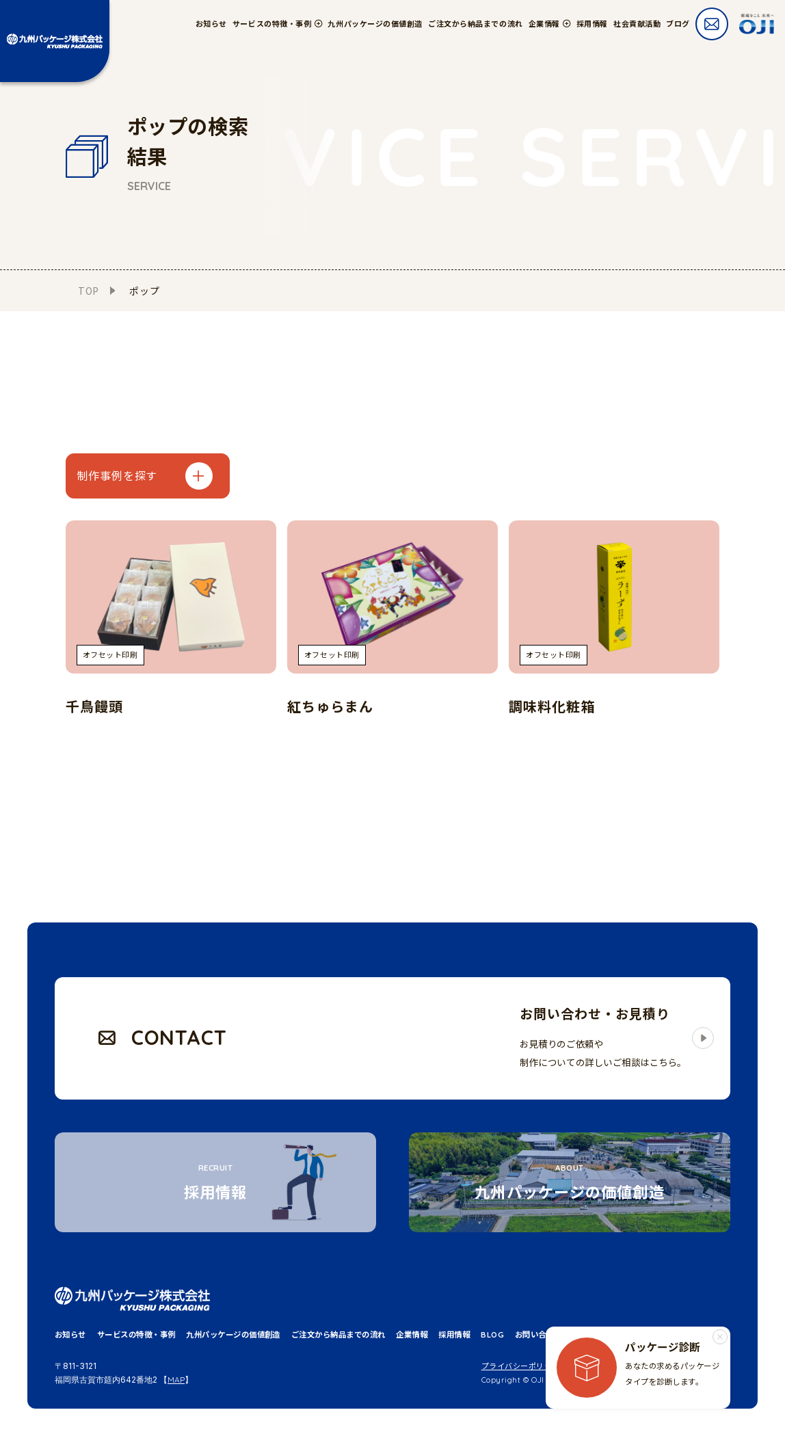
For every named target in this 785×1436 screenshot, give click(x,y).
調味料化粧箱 (552, 706)
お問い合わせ (538, 1335)
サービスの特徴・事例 (136, 1335)
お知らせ (211, 24)
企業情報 (411, 1335)
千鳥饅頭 (94, 706)
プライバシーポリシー (521, 1366)
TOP (88, 290)
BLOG (492, 1335)
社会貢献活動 (637, 24)
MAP (176, 1379)
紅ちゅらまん (330, 706)
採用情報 (592, 24)
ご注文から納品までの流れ (475, 24)
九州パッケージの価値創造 (375, 24)
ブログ (678, 24)
